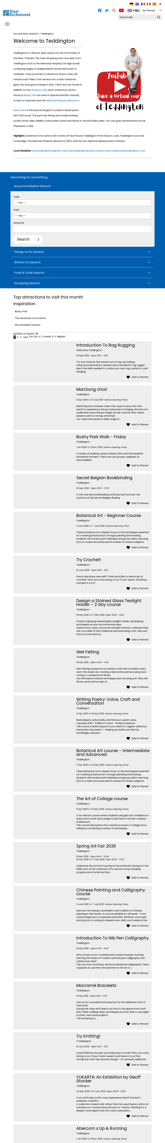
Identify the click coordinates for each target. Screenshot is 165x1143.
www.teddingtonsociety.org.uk (85, 150)
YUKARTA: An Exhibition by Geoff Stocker (108, 1079)
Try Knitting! (88, 1036)
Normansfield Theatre (27, 325)
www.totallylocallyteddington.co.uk (124, 150)
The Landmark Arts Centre (30, 318)
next (25, 337)
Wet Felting (87, 652)
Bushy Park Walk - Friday (101, 437)
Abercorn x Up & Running (101, 1128)
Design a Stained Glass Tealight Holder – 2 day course (108, 602)
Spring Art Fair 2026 (96, 846)
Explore (33, 33)
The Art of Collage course (102, 799)
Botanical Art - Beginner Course (108, 515)
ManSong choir (91, 389)
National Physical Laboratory (62, 100)
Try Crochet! (88, 560)
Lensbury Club (39, 90)
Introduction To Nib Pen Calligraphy (112, 938)
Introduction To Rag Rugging (105, 345)
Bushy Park (30, 95)
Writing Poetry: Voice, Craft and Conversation (108, 701)
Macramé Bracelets (96, 985)
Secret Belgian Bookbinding (104, 478)
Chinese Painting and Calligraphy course (110, 892)
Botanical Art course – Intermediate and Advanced (113, 752)
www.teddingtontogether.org (48, 150)
